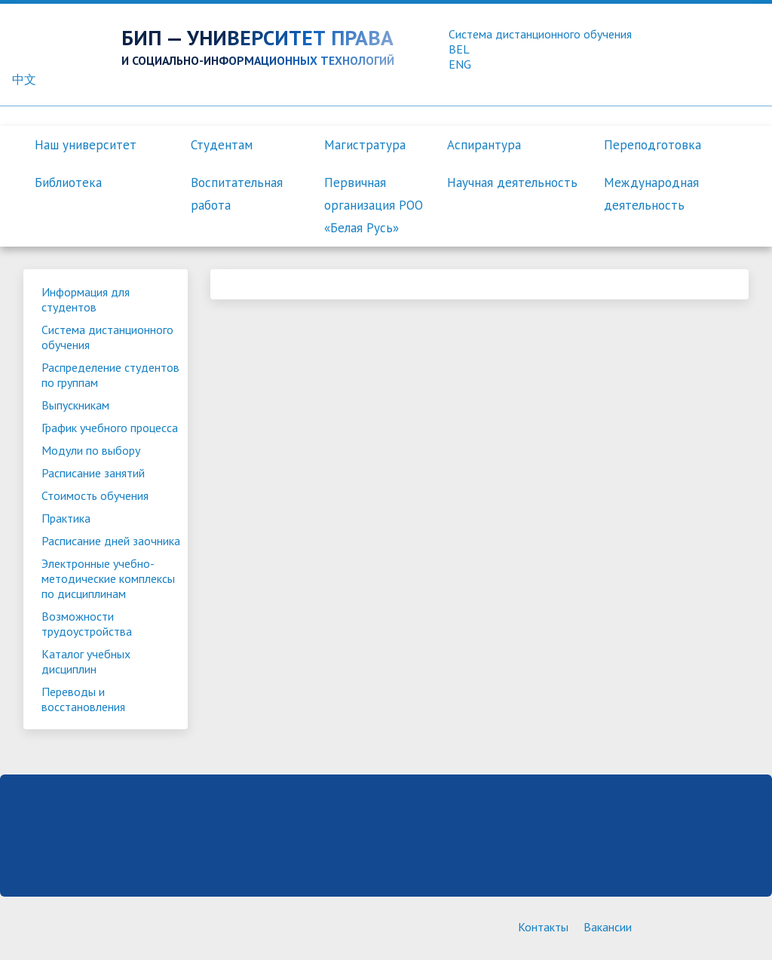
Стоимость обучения (95, 495)
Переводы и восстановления (83, 699)
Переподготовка (652, 144)
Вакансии (608, 926)
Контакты (543, 926)
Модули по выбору (90, 450)
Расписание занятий (93, 472)
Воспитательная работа (237, 193)
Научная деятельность (512, 182)
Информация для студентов (85, 299)
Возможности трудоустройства (86, 624)
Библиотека (68, 182)
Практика (65, 518)
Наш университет (85, 144)
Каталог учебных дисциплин (85, 661)
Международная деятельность (651, 193)
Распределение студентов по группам (110, 375)
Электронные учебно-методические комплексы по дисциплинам (108, 578)
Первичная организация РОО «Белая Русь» (373, 205)
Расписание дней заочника (110, 540)
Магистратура (365, 144)
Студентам (222, 144)
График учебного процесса (109, 427)
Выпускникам (75, 405)
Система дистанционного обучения (107, 337)
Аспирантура (484, 144)
